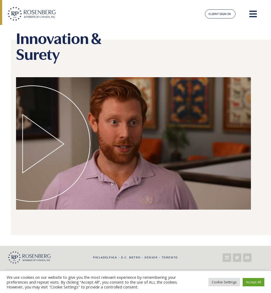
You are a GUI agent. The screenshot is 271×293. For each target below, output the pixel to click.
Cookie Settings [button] (224, 282)
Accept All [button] (253, 282)
